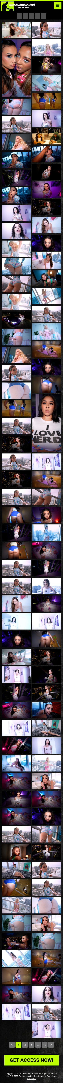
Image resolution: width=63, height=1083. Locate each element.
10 (44, 1044)
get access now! (31, 1060)
